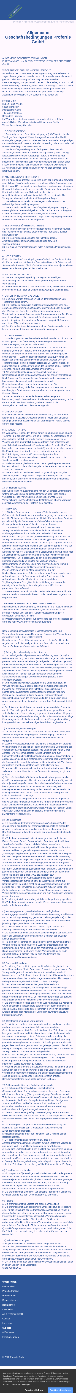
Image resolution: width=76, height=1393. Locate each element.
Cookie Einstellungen (20, 1389)
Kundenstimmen (10, 1300)
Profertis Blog (9, 1295)
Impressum (7, 1323)
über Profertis (9, 1286)
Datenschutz (8, 1309)
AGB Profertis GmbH (12, 1314)
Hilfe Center (8, 1332)
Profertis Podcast (10, 1291)
